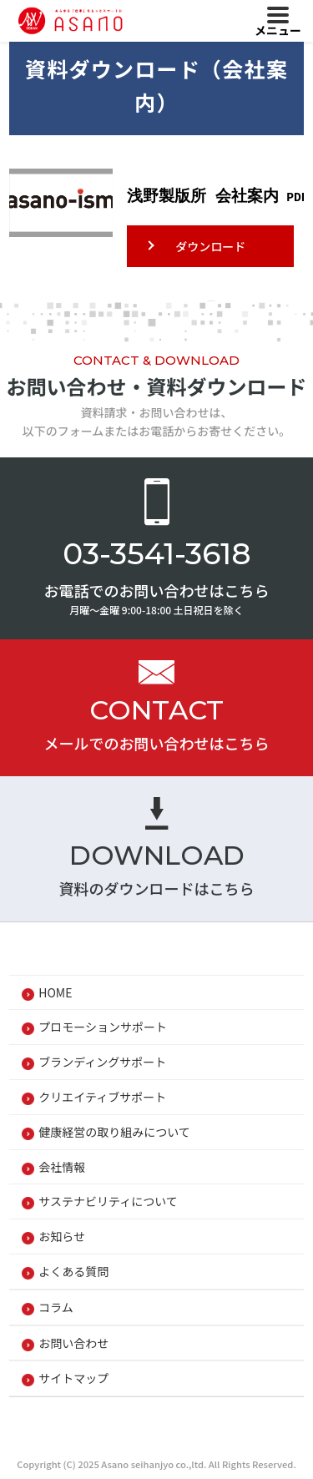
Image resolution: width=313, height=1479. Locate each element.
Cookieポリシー (230, 1423)
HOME (55, 992)
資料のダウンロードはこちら (157, 888)
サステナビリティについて (107, 1201)
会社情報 (61, 1166)
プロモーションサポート (102, 1026)
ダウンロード (210, 246)
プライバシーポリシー (96, 1423)
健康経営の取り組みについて (114, 1131)
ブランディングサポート (102, 1061)
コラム (55, 1307)
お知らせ (61, 1236)
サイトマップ (73, 1378)
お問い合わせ (73, 1343)
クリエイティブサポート (102, 1096)
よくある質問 (73, 1271)
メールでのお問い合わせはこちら (157, 743)
